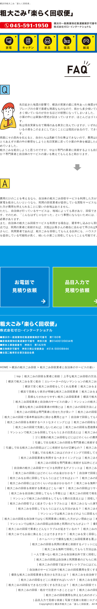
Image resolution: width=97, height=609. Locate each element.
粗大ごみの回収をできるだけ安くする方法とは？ (39, 585)
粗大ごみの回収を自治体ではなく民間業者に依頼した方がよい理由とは (48, 518)
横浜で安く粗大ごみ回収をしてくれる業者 (51, 386)
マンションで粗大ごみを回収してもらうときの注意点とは (45, 432)
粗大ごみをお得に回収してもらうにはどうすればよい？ (44, 478)
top (19, 376)
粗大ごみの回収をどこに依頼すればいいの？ (48, 579)
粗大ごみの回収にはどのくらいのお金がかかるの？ (41, 483)
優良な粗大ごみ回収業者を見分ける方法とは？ (40, 574)
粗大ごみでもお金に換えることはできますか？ (37, 534)
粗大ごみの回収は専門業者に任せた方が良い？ (45, 412)
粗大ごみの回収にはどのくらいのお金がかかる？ (45, 473)
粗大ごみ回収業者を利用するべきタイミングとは (51, 457)
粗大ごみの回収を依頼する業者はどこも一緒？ (36, 488)
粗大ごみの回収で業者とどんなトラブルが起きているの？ (44, 529)
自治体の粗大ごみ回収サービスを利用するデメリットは (48, 468)
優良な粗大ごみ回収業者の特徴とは (41, 407)
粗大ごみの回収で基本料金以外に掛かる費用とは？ (36, 417)
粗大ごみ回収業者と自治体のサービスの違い (42, 401)
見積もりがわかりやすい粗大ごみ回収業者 (54, 396)
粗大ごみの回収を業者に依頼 (42, 376)
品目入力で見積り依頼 (48, 600)
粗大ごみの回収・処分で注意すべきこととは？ (47, 590)
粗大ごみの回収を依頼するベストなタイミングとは (38, 422)
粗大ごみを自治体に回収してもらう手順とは (38, 493)
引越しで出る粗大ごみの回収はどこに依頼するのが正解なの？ (44, 447)
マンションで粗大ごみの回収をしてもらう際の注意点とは (48, 498)
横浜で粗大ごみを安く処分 (24, 381)
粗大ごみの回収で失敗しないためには (38, 427)
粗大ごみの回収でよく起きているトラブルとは (39, 503)
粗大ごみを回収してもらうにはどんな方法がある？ (49, 508)
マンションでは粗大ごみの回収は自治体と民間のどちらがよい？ (49, 523)
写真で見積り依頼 (76, 600)
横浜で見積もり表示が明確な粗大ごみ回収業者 (49, 391)
